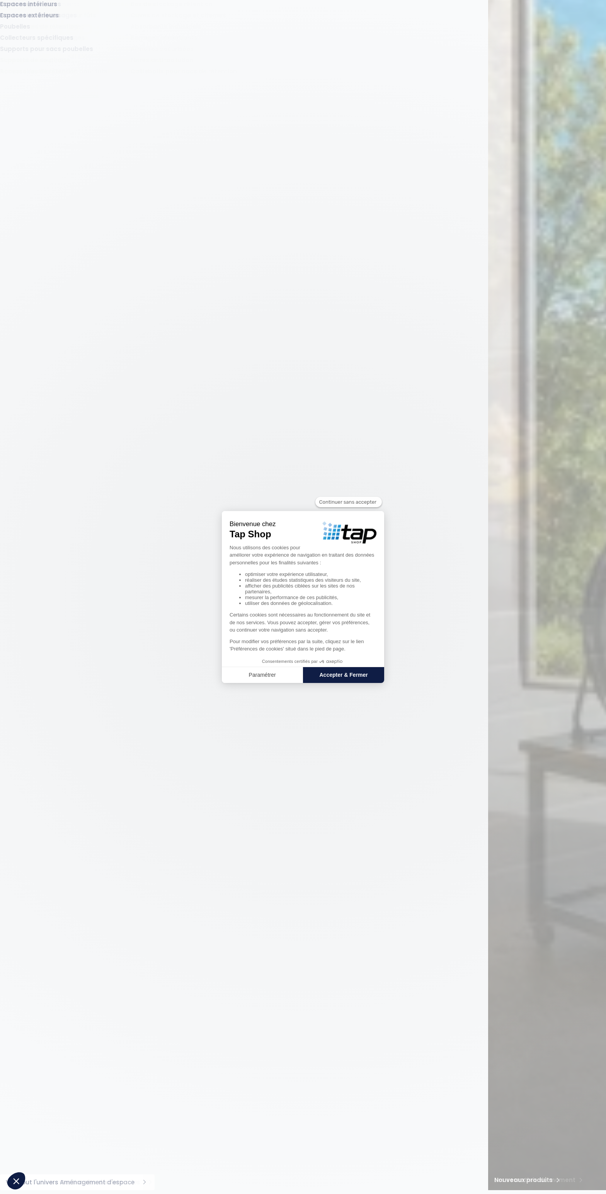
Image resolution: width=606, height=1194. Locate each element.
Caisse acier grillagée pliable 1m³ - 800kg (183, 1091)
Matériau (52, 603)
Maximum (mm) (107, 340)
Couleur (51, 746)
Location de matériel (295, 1055)
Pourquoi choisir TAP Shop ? (71, 1082)
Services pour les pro (303, 1031)
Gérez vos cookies (232, 1183)
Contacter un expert (511, 1125)
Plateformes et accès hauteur (82, 200)
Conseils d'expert (542, 7)
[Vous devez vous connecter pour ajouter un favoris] (282, 237)
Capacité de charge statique (70, 801)
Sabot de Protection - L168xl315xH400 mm (183, 1080)
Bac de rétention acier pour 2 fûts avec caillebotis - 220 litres (179, 1065)
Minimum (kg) (55, 669)
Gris (55, 763)
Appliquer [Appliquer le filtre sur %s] (106, 386)
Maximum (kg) (109, 669)
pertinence (512, 203)
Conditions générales (343, 1183)
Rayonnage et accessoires (363, 55)
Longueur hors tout (68, 510)
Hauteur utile (59, 898)
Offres (434, 27)
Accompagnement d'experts (305, 1066)
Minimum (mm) (57, 340)
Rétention (297, 55)
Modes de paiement (393, 1043)
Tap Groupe (52, 1094)
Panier (527, 27)
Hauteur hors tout (66, 324)
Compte (496, 27)
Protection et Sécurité (239, 55)
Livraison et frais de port (397, 1055)
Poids (47, 653)
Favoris (465, 27)
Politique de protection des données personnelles (438, 1183)
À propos (52, 1070)
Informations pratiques (405, 1031)
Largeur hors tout (65, 417)
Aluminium (65, 620)
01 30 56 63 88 (520, 1061)
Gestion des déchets (446, 55)
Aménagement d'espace (527, 55)
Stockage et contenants (157, 55)
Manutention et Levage (74, 55)
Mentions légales (285, 1183)
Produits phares (159, 1031)
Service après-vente (393, 1066)
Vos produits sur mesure (299, 1043)
